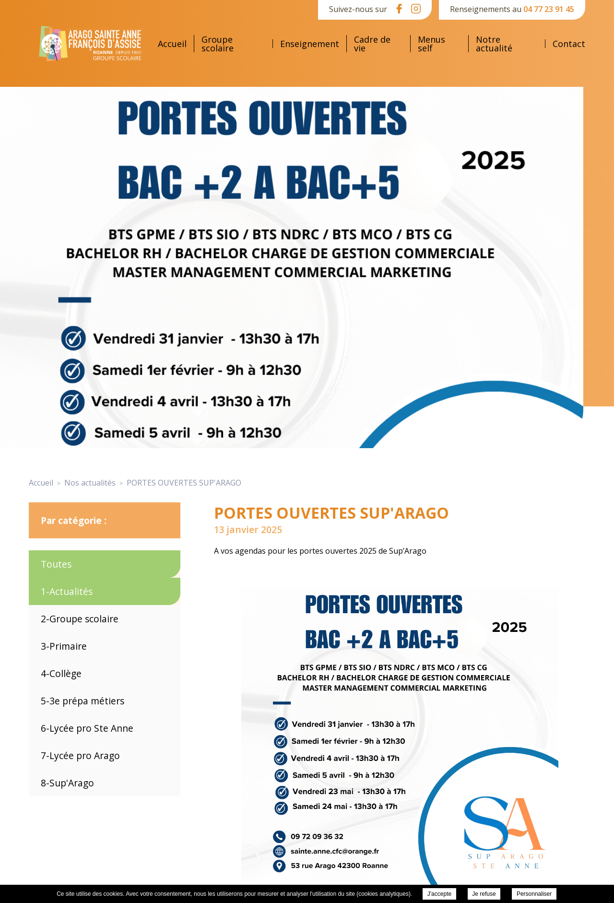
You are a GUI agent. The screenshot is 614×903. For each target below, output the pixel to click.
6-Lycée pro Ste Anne (87, 728)
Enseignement (309, 43)
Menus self (431, 43)
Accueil (172, 43)
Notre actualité (494, 43)
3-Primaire (64, 646)
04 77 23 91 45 (548, 9)
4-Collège (61, 673)
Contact (569, 43)
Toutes (56, 564)
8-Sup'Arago (67, 782)
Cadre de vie (372, 43)
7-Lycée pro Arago (80, 755)
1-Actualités (67, 591)
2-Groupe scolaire (79, 618)
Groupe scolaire (217, 43)
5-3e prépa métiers (82, 700)
